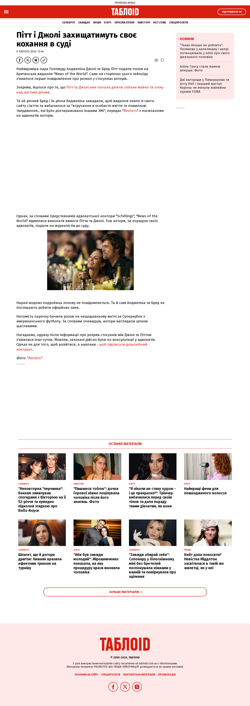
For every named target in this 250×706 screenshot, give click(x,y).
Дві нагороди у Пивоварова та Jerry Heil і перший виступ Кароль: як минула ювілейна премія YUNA (204, 85)
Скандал (84, 22)
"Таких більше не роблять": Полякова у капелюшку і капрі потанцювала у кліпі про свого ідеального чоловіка (205, 51)
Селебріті (68, 22)
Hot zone (159, 22)
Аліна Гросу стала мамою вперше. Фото (200, 68)
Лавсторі (143, 22)
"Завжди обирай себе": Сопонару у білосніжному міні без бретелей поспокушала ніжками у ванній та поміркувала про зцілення (152, 565)
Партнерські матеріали (139, 674)
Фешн (97, 22)
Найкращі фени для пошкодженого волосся (205, 490)
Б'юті (107, 22)
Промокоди (167, 674)
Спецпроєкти (178, 22)
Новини (187, 39)
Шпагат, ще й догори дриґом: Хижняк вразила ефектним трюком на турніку (40, 561)
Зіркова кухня (124, 22)
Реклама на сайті (86, 674)
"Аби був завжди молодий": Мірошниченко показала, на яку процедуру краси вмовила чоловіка (97, 563)
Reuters (130, 110)
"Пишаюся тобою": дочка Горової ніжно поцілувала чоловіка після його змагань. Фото (96, 495)
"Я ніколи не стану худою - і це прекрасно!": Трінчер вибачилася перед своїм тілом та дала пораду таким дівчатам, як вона (152, 497)
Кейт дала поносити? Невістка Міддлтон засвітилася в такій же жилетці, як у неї (204, 561)
